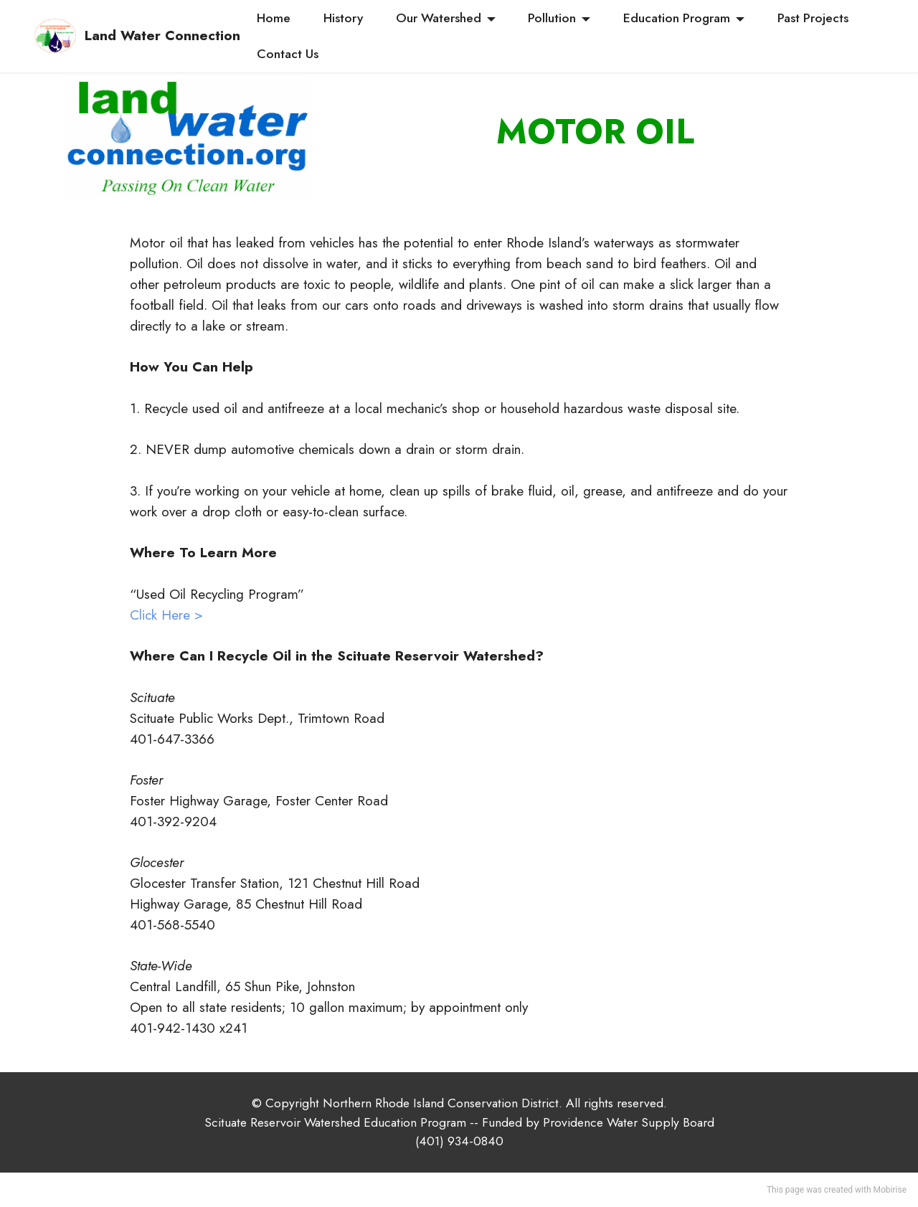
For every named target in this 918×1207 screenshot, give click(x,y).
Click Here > (166, 615)
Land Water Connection (162, 35)
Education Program (676, 18)
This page (785, 1190)
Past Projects (812, 18)
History (343, 18)
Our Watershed (438, 18)
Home (273, 18)
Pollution (552, 18)
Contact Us (287, 53)
